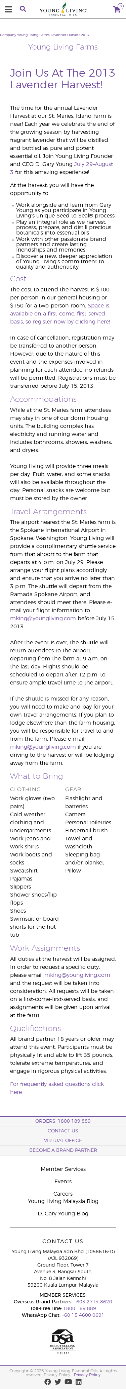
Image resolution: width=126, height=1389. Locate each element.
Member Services (63, 1169)
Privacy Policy (87, 1375)
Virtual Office (63, 1140)
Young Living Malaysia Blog (63, 1201)
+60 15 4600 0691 (83, 1315)
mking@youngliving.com (43, 618)
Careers (63, 1194)
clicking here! (92, 322)
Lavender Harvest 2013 (70, 35)
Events (63, 1181)
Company (8, 35)
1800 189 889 (79, 1308)
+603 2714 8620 (93, 1302)
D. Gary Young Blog (63, 1213)
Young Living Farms (33, 35)
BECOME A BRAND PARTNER (63, 1150)
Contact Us (63, 1131)
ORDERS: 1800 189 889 (63, 1121)
